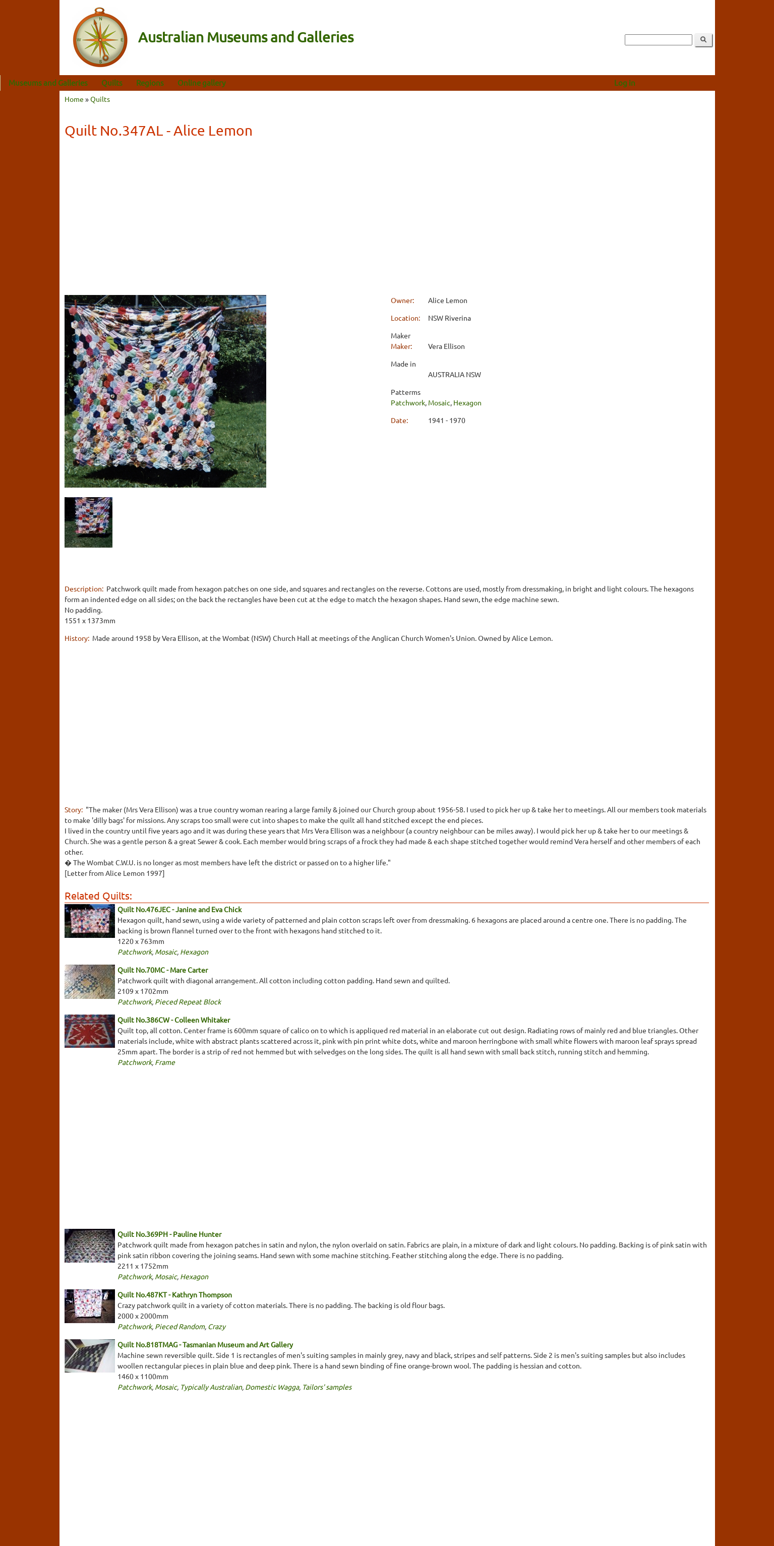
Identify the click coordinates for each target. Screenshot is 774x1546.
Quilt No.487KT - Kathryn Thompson (174, 1294)
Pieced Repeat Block (188, 1001)
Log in (683, 82)
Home (74, 98)
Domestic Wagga (272, 1386)
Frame (165, 1061)
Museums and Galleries (107, 82)
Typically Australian (211, 1386)
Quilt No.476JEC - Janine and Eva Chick (179, 909)
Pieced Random (180, 1326)
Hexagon (467, 402)
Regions (209, 82)
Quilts (171, 82)
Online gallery (261, 82)
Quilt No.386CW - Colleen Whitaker (173, 1019)
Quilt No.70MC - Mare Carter (162, 969)
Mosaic (439, 402)
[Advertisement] (386, 218)
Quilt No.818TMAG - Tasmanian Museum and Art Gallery (205, 1344)
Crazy (216, 1326)
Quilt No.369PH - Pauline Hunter (169, 1233)
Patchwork (408, 402)
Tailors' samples (326, 1386)
